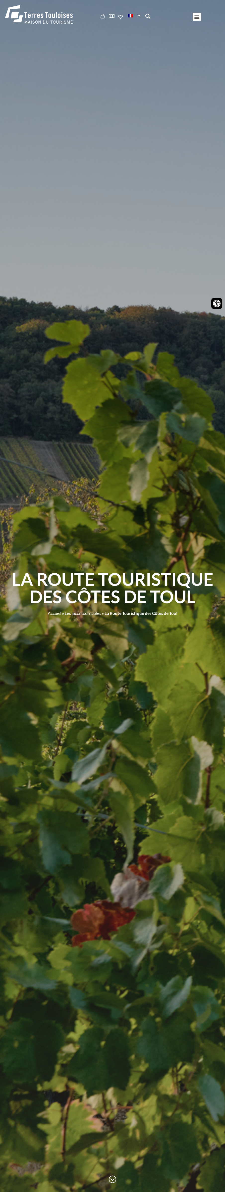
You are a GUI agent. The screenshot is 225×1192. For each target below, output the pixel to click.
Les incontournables (83, 613)
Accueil (54, 613)
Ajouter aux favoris (120, 16)
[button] (134, 15)
